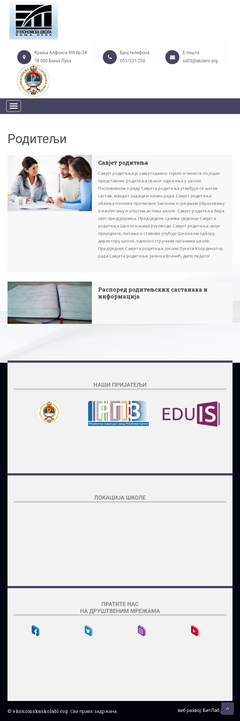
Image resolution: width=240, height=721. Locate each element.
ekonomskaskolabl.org (40, 711)
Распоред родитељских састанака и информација (153, 293)
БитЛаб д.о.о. (217, 710)
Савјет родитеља (123, 162)
